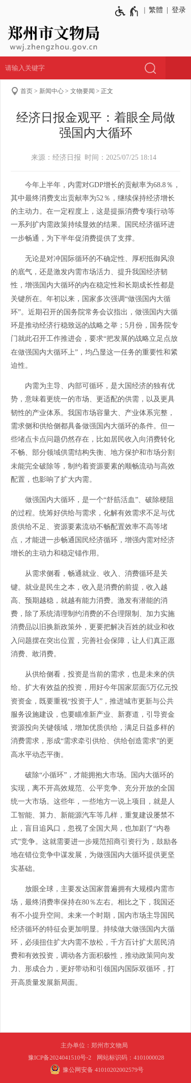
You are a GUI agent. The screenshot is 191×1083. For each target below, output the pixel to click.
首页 (26, 91)
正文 (107, 91)
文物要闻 (82, 91)
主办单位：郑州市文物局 (96, 1045)
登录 (179, 10)
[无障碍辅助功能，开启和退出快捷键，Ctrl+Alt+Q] (127, 11)
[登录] (177, 10)
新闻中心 (51, 91)
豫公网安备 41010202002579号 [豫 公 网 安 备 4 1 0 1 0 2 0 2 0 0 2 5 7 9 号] (95, 1069)
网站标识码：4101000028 (131, 1057)
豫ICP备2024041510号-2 (60, 1057)
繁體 (156, 10)
